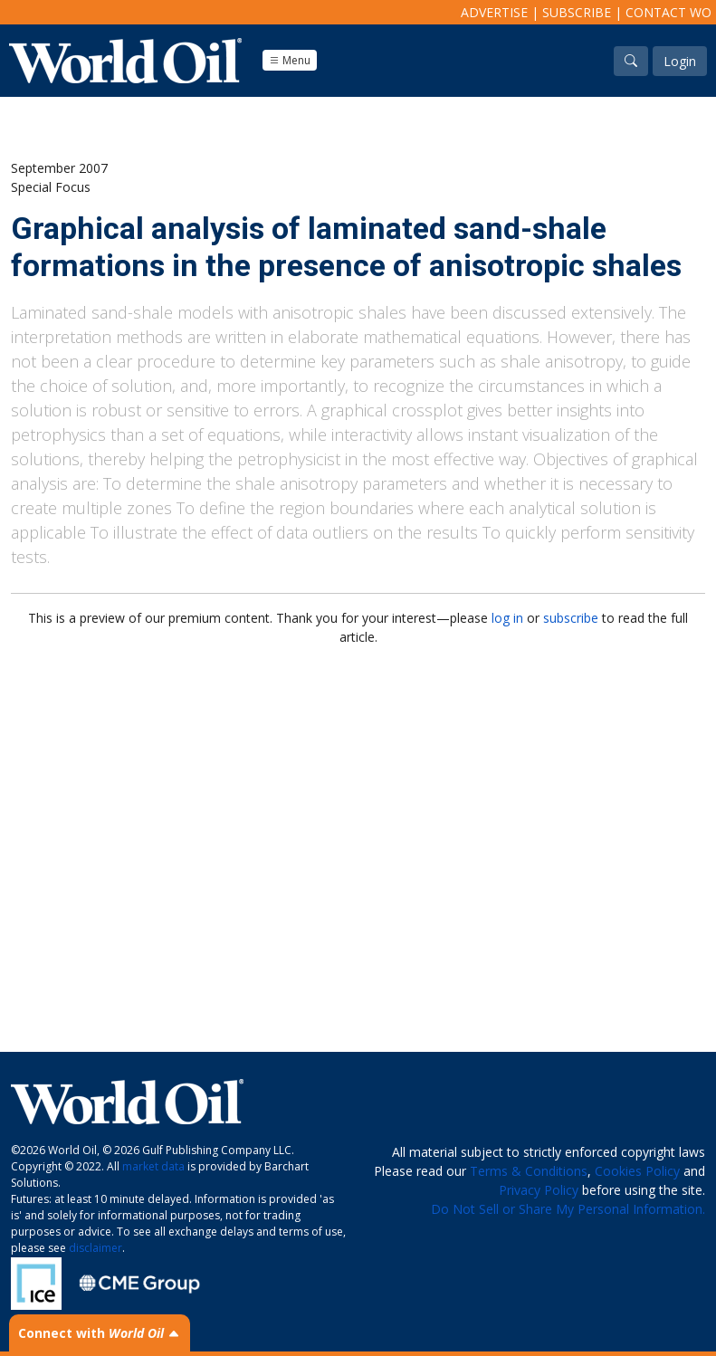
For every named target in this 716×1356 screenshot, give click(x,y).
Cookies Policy (637, 1170)
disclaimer (95, 1248)
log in (507, 617)
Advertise (494, 12)
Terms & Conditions (528, 1170)
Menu (289, 60)
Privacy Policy (538, 1189)
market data (153, 1166)
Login (679, 61)
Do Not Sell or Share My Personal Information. (568, 1209)
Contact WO (668, 12)
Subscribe (576, 12)
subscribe (570, 617)
